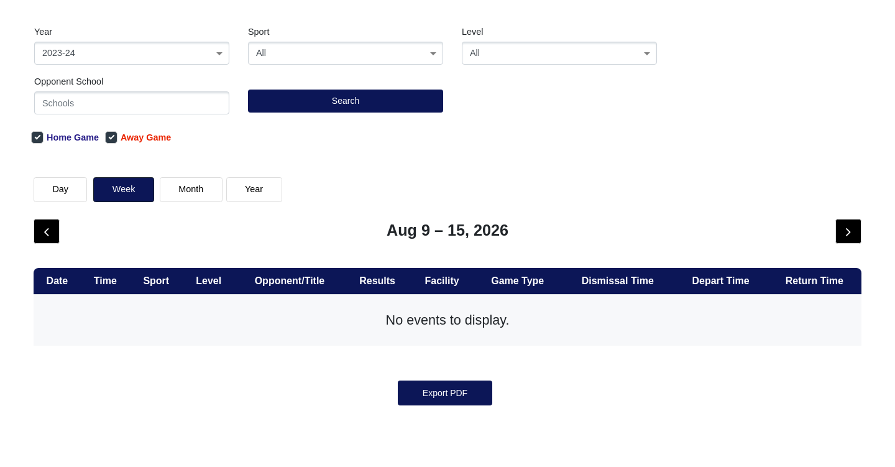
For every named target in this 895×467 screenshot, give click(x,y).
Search (345, 101)
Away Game (138, 137)
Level (472, 32)
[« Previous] (423, 366)
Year (43, 32)
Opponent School (68, 81)
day (60, 189)
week (123, 189)
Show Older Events (468, 251)
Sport (258, 32)
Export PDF (445, 430)
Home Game (65, 137)
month (190, 189)
